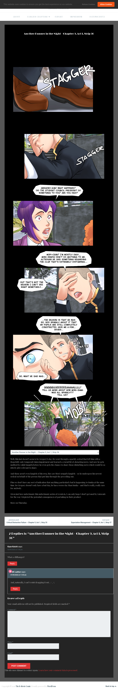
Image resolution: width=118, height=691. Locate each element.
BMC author (16, 572)
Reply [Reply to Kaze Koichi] (12, 563)
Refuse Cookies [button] (88, 4)
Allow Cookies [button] (106, 4)
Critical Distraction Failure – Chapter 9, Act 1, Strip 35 (32, 521)
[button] (73, 4)
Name (10, 642)
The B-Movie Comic (23, 686)
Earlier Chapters (38, 17)
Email (10, 653)
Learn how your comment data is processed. (58, 670)
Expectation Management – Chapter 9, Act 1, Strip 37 (86, 521)
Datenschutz (97, 17)
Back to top (111, 686)
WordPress (51, 686)
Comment (11, 610)
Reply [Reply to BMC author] (15, 589)
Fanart (59, 17)
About (16, 17)
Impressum (76, 17)
